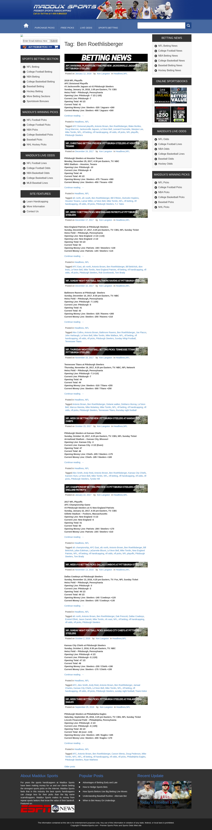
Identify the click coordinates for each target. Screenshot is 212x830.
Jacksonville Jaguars (89, 129)
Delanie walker (113, 404)
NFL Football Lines (37, 183)
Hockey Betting (35, 111)
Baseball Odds (166, 159)
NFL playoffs (132, 132)
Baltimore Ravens (107, 332)
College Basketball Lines (40, 198)
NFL (125, 73)
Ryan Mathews (91, 760)
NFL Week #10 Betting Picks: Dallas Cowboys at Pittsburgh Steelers (104, 564)
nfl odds (112, 132)
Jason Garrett (85, 619)
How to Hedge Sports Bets (95, 787)
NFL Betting (33, 87)
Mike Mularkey (92, 407)
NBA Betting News (168, 55)
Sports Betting (108, 27)
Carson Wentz (118, 754)
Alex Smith (78, 473)
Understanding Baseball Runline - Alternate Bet (105, 796)
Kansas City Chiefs (137, 473)
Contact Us (33, 232)
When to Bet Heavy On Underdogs (99, 800)
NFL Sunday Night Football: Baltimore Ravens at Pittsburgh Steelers (105, 280)
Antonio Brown (101, 126)
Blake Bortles (134, 126)
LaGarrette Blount (98, 550)
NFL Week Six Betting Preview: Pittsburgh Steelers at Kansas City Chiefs (103, 420)
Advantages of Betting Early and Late (100, 782)
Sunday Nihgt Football (125, 338)
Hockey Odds (165, 163)
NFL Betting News (168, 46)
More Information (36, 227)
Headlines (118, 73)
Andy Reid (88, 473)
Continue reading (74, 116)
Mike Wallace (112, 335)
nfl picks (121, 132)
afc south (86, 198)
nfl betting (87, 132)
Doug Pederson (133, 754)
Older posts (69, 766)
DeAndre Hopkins (130, 198)
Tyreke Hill (95, 479)
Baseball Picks (34, 160)
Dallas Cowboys (136, 616)
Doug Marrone (72, 129)
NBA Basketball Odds (38, 193)
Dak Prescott (122, 616)
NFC (74, 757)
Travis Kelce (141, 691)
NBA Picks (32, 150)
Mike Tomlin (70, 132)
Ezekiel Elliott (71, 619)
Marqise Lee (137, 129)
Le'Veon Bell (106, 129)
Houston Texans (72, 201)
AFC (75, 685)
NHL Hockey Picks (36, 165)
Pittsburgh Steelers (74, 135)
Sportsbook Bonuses (38, 121)
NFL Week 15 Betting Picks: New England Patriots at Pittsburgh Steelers (101, 213)
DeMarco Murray (129, 404)
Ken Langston (103, 73)
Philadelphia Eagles (136, 757)
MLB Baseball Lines (37, 203)
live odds (86, 27)
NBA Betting (33, 97)
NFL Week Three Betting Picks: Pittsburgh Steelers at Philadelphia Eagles (104, 701)
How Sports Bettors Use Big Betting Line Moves (105, 791)
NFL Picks (163, 182)
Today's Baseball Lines (159, 802)
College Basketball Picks (40, 155)
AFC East (77, 266)
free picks (67, 27)
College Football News (170, 50)
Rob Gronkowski (106, 272)
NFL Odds (163, 139)
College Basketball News (171, 60)
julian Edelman (81, 550)
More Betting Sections (38, 116)
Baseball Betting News (170, 65)
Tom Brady (120, 272)
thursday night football (126, 410)
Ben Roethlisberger (118, 126)
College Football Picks (38, 145)
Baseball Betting (35, 107)
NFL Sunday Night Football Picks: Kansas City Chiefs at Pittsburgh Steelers (104, 632)
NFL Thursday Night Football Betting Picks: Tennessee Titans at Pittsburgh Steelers (102, 351)
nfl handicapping (100, 132)
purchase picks (45, 27)
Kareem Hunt (71, 476)
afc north (77, 198)
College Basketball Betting (41, 102)
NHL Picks (163, 207)
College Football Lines (170, 144)
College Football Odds (38, 188)
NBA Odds (164, 149)
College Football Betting (39, 92)
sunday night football (124, 691)
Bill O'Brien (116, 198)
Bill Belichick (131, 266)
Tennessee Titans (73, 341)
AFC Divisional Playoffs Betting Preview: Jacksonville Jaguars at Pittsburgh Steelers (103, 67)
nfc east (108, 619)
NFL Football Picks (37, 140)
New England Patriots (106, 269)
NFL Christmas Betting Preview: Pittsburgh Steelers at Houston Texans (103, 145)
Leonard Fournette (121, 129)
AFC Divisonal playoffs (83, 126)
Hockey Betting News (169, 70)
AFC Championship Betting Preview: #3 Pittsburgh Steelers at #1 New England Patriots (105, 488)
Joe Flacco (141, 332)
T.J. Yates (119, 204)
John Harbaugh (72, 335)
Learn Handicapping (37, 222)
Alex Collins (78, 332)
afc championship (81, 547)
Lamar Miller (87, 201)
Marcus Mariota (77, 407)
